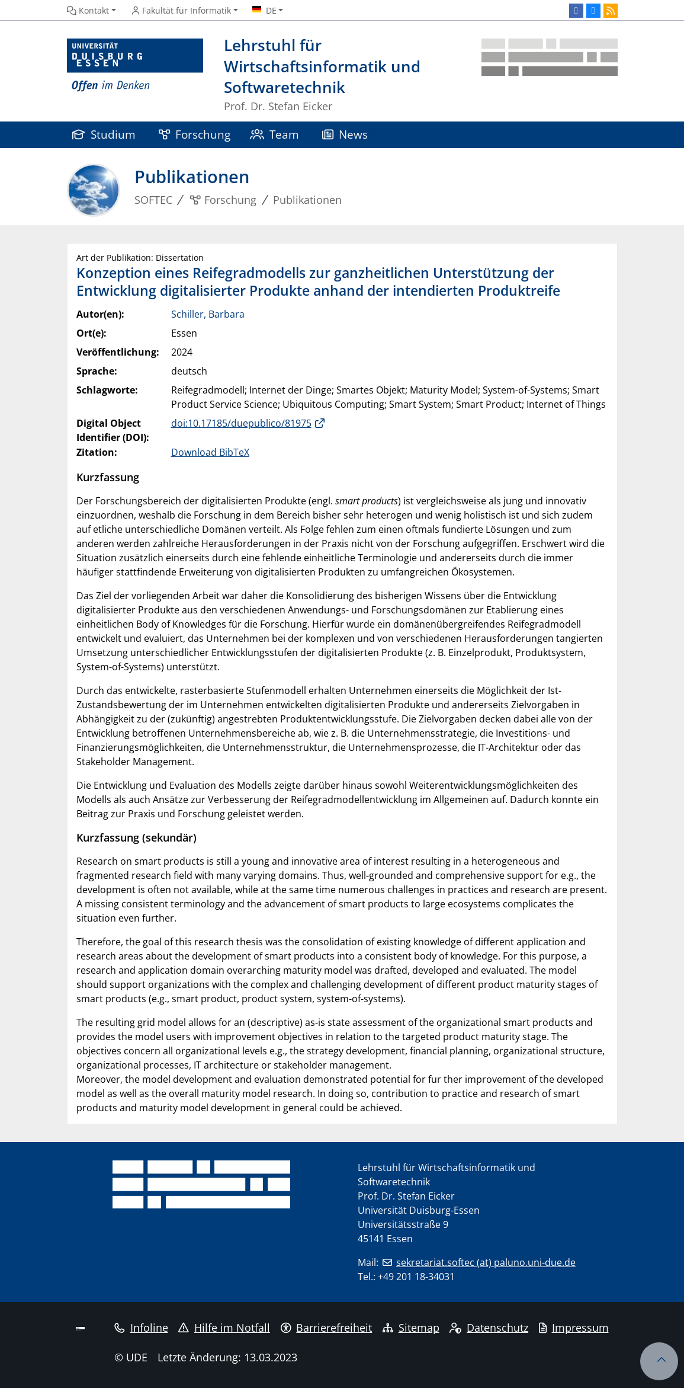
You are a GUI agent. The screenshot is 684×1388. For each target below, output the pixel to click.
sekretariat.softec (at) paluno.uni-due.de (486, 1262)
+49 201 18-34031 (416, 1276)
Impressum (574, 1327)
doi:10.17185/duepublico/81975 (241, 423)
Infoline (141, 1327)
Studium (104, 134)
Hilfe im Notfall (224, 1327)
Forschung (195, 134)
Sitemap (411, 1327)
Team (275, 134)
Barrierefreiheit (326, 1327)
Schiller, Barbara (208, 314)
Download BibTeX (210, 452)
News (345, 134)
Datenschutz (488, 1327)
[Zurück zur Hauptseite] (549, 76)
